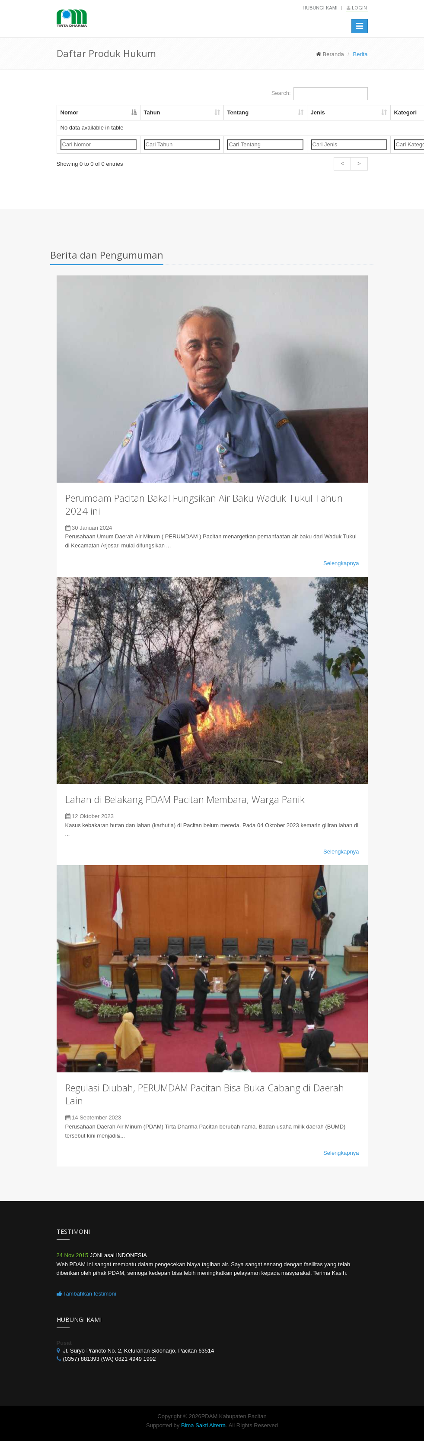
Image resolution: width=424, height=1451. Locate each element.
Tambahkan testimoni (86, 1293)
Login (357, 7)
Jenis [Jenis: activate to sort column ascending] (318, 112)
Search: (319, 93)
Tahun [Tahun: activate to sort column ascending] (152, 112)
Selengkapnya (341, 563)
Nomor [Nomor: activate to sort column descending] (70, 112)
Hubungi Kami (320, 7)
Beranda (333, 54)
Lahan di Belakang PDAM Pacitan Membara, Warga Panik (185, 799)
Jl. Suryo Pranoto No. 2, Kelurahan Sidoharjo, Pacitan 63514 (138, 1350)
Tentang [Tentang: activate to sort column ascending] (238, 112)
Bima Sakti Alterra (203, 1425)
